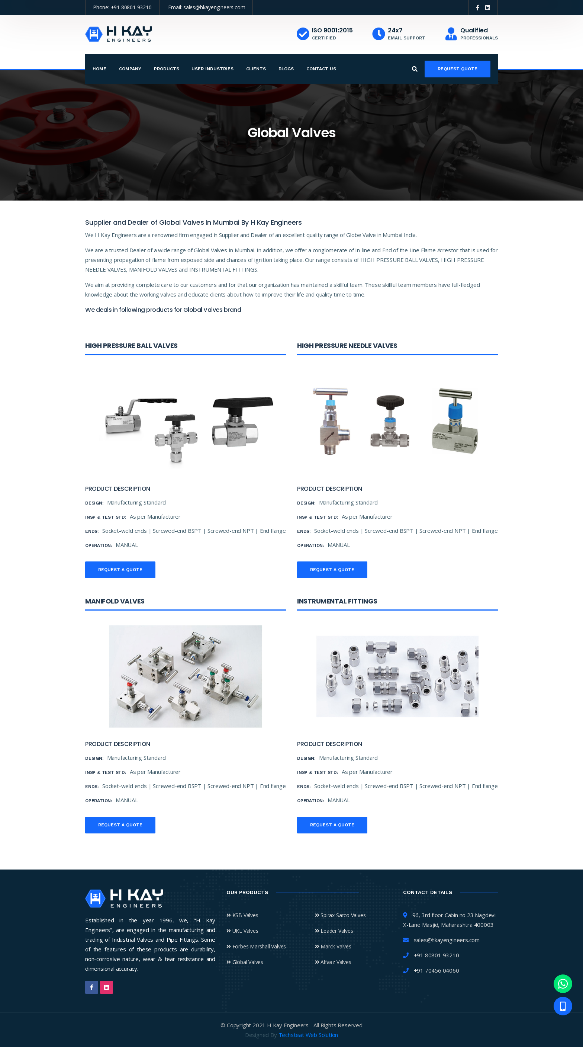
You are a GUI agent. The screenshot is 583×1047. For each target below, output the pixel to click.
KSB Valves (242, 915)
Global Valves (244, 962)
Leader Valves (334, 930)
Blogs (286, 68)
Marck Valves (333, 946)
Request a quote (120, 569)
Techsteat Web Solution (308, 1034)
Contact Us (321, 68)
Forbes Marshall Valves (256, 946)
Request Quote (457, 68)
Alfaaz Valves (333, 962)
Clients (256, 68)
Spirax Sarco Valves (340, 915)
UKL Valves (242, 930)
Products (166, 68)
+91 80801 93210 (131, 7)
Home (99, 68)
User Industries (212, 68)
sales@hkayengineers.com (214, 7)
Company (130, 68)
